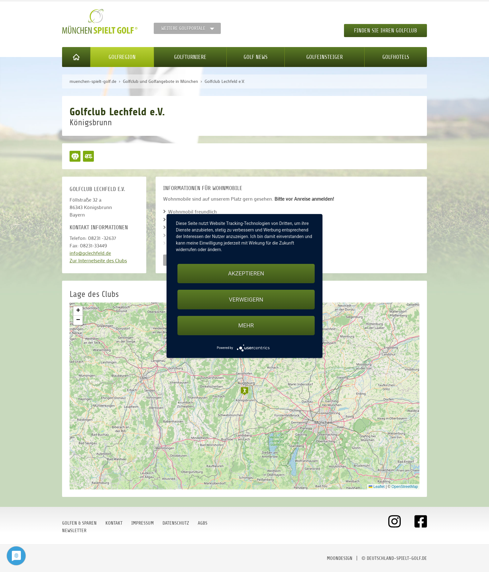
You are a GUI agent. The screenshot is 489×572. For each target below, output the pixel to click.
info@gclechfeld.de (90, 253)
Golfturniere (190, 57)
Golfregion (122, 57)
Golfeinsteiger (324, 57)
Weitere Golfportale (183, 28)
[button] (244, 391)
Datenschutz (175, 523)
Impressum (142, 523)
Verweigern (246, 299)
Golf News (256, 57)
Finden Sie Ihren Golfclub (385, 30)
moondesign (339, 558)
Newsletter (74, 530)
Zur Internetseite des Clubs (98, 260)
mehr (246, 325)
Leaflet (377, 486)
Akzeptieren (246, 273)
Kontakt (114, 523)
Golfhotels (395, 57)
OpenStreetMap (404, 486)
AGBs (202, 523)
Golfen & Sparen (79, 523)
